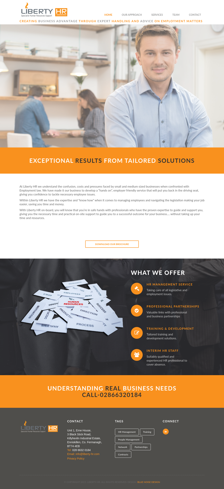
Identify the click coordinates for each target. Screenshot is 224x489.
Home (108, 14)
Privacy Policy (75, 458)
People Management (128, 439)
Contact (195, 14)
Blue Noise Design (148, 482)
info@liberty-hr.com (87, 454)
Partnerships (141, 447)
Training (147, 431)
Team (176, 14)
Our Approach (132, 14)
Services (157, 14)
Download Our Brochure (112, 244)
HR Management (127, 431)
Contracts (123, 454)
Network (122, 447)
